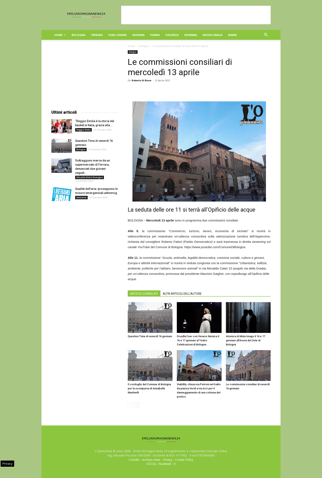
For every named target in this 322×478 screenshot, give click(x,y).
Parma (155, 35)
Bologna (78, 35)
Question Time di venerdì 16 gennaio (150, 336)
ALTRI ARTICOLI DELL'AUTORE (182, 293)
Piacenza (172, 35)
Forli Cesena (117, 35)
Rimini (232, 35)
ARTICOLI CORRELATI (144, 293)
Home (60, 35)
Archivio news (151, 460)
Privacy (167, 460)
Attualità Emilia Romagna (89, 177)
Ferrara (97, 35)
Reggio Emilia (212, 35)
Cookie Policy (184, 460)
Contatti (134, 460)
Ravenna (190, 35)
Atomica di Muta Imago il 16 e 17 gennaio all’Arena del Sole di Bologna (245, 340)
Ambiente (81, 197)
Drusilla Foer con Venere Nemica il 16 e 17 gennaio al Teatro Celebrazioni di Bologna (198, 340)
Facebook (165, 463)
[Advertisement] (196, 15)
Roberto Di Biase (141, 80)
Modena (138, 35)
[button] (266, 35)
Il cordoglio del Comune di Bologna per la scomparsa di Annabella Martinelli (149, 388)
